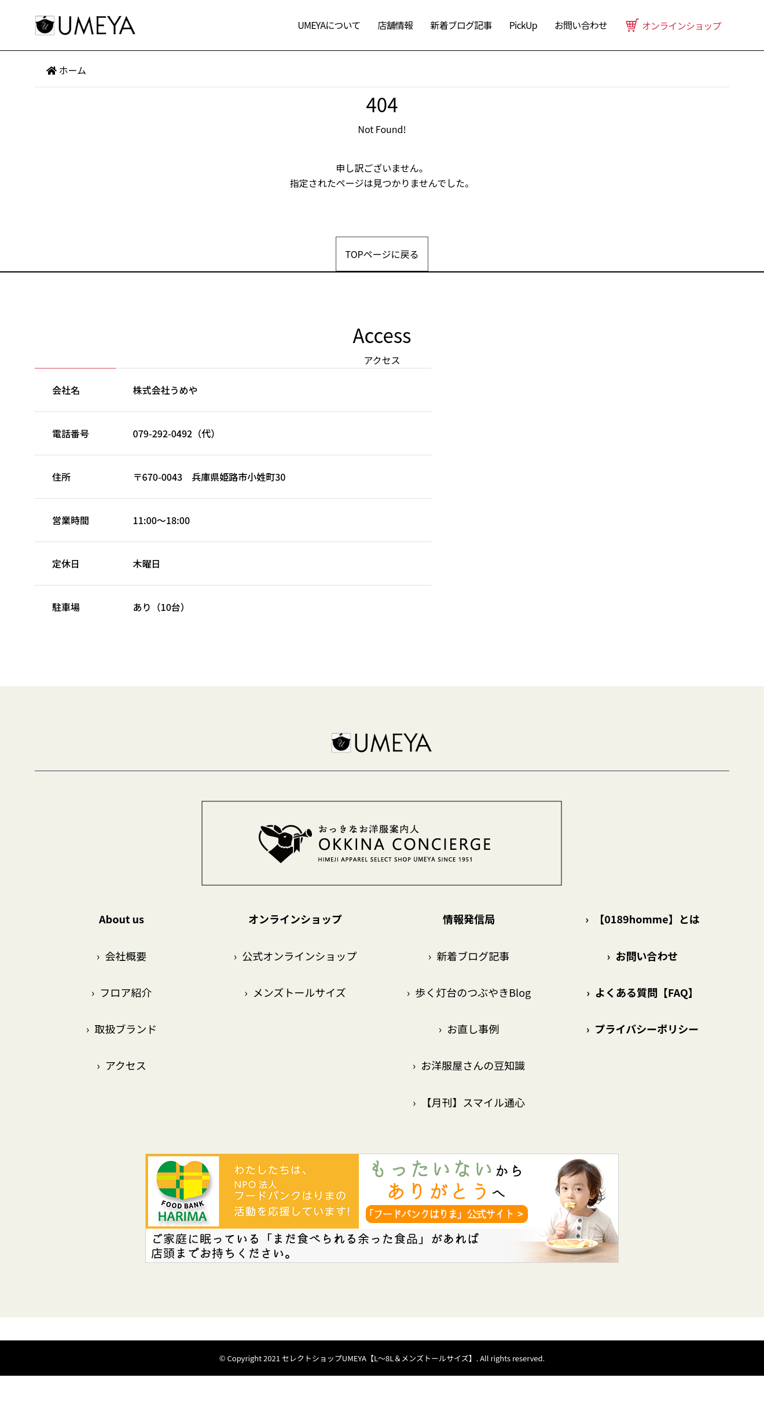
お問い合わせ (642, 955)
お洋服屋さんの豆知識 (469, 1065)
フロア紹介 (121, 992)
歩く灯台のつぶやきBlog (469, 992)
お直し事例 (469, 1028)
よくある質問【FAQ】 (642, 992)
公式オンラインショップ (295, 955)
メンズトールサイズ (295, 992)
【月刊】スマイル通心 (469, 1102)
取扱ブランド (121, 1028)
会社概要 (121, 955)
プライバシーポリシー (642, 1028)
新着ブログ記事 (460, 25)
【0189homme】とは (642, 918)
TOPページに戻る (382, 254)
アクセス (121, 1065)
